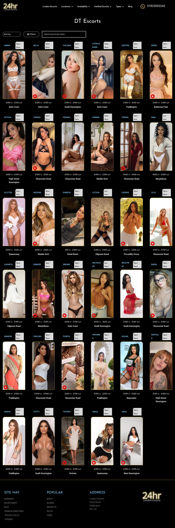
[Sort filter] (12, 34)
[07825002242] (143, 6)
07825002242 (156, 6)
